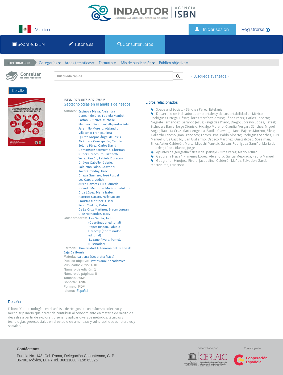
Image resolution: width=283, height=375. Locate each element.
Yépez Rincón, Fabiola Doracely (100, 158)
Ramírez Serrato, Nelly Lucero (99, 197)
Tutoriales (81, 44)
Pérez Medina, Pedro (92, 205)
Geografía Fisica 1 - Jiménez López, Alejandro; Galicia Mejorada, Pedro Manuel (215, 156)
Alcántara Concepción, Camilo (100, 141)
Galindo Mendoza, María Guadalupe (104, 188)
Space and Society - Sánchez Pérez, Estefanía (189, 109)
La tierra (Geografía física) (95, 257)
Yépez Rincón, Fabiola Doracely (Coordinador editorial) (104, 231)
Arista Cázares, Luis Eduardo (98, 184)
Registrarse (253, 29)
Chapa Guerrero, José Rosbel (98, 175)
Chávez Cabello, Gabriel (95, 162)
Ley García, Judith (91, 180)
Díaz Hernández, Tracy (94, 214)
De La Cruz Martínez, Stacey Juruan (103, 209)
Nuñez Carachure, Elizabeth (98, 154)
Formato (107, 63)
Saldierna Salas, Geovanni (96, 167)
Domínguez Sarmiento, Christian (101, 150)
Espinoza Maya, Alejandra (96, 111)
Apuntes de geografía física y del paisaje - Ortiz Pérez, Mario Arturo (206, 152)
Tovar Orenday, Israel (93, 171)
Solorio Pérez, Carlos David (97, 145)
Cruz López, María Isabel (95, 192)
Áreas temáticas (79, 63)
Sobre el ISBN (28, 44)
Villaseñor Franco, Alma (95, 133)
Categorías (50, 63)
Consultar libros (135, 44)
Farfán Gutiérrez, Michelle (96, 120)
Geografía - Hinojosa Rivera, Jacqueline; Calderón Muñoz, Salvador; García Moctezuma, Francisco (209, 162)
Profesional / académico (108, 261)
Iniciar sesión (216, 29)
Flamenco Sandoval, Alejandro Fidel (103, 124)
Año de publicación (137, 63)
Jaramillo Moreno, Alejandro (98, 128)
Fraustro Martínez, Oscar (95, 201)
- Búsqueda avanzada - (210, 76)
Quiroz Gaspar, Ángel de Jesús (99, 137)
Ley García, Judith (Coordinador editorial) (104, 220)
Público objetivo (173, 63)
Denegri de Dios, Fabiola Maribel (101, 116)
